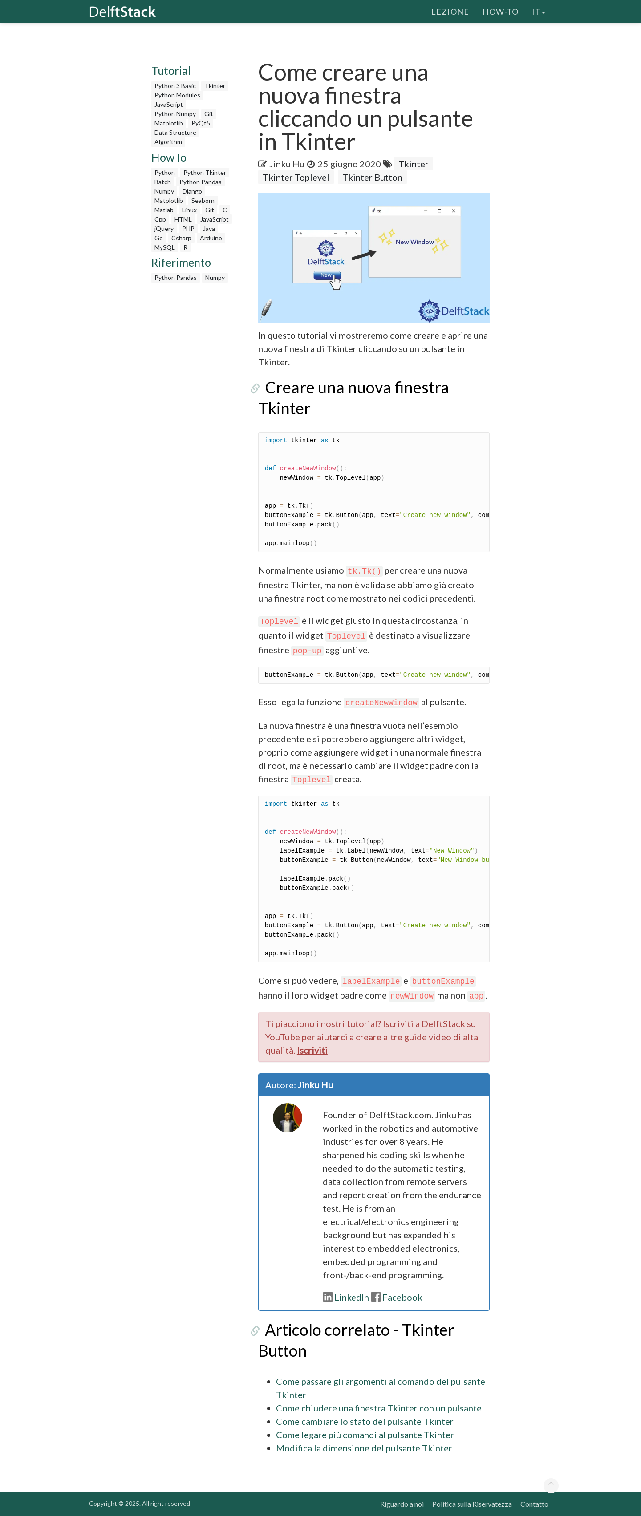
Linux (189, 210)
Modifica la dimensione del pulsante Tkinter (364, 1448)
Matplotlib (168, 123)
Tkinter (214, 85)
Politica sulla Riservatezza (472, 1504)
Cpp (160, 219)
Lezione (450, 11)
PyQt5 (200, 123)
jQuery (164, 228)
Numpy (164, 191)
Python (164, 172)
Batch (162, 182)
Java (209, 228)
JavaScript (168, 104)
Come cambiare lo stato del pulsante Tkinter (365, 1421)
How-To (501, 11)
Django (192, 191)
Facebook (396, 1297)
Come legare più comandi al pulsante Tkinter (365, 1434)
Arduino (211, 238)
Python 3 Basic (175, 85)
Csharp (181, 238)
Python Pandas (200, 182)
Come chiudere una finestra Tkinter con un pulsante (379, 1408)
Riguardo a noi (402, 1504)
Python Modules (177, 95)
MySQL (164, 247)
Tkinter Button (372, 177)
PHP (188, 228)
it (538, 11)
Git (208, 113)
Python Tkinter (204, 172)
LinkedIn (346, 1297)
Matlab (164, 210)
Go (158, 238)
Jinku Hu (287, 163)
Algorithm (168, 142)
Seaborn (203, 200)
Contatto (534, 1504)
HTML (183, 219)
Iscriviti (312, 1050)
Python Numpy (175, 113)
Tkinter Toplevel (296, 177)
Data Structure (175, 132)
